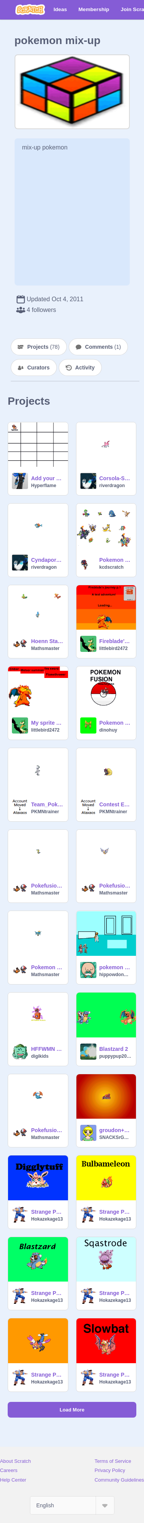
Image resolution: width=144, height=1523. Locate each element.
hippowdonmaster (115, 974)
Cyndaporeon (47, 560)
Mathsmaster (45, 648)
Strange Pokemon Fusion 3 (115, 1212)
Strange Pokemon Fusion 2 (47, 1212)
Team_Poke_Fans (47, 804)
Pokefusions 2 (47, 1130)
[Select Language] (72, 1505)
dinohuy (108, 730)
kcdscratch (111, 567)
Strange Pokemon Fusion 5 (115, 1293)
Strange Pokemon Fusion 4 (47, 1293)
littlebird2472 (113, 648)
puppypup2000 (115, 1056)
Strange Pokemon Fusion (115, 1375)
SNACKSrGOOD (115, 1137)
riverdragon (112, 485)
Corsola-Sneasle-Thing (115, 478)
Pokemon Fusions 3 (47, 967)
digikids (39, 1056)
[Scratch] (30, 9)
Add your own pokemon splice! (47, 478)
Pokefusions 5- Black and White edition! (47, 886)
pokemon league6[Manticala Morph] (115, 967)
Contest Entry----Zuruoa (115, 804)
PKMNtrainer (45, 811)
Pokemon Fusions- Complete (115, 560)
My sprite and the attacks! (47, 723)
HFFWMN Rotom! (47, 1049)
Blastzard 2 (113, 1049)
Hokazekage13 (47, 1219)
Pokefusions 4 (115, 886)
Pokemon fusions (115, 723)
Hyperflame (43, 485)
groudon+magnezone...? (115, 1130)
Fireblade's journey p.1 (115, 641)
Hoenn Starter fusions (47, 641)
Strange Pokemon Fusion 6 (47, 1375)
